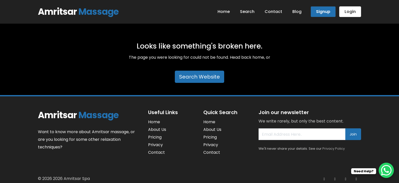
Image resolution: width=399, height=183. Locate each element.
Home (224, 11)
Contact (273, 11)
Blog (297, 11)
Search (247, 11)
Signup (323, 11)
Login (350, 11)
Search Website (199, 76)
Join (353, 134)
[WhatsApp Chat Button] (386, 170)
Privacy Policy (333, 148)
